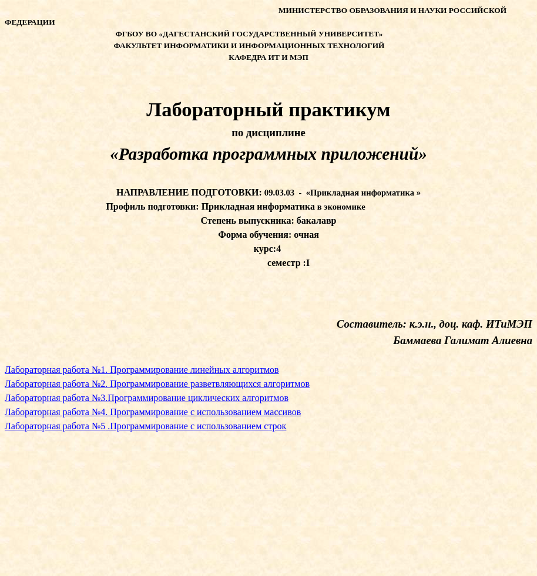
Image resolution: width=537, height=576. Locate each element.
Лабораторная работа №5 (145, 426)
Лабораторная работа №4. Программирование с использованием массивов (153, 412)
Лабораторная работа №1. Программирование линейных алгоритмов (142, 370)
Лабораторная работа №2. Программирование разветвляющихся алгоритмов (157, 384)
